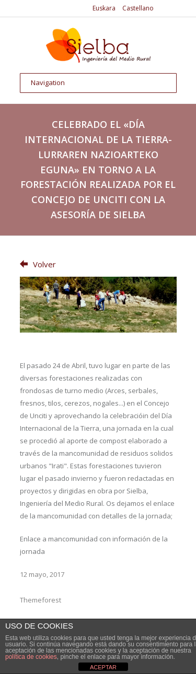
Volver (38, 264)
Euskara (104, 8)
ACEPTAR (103, 667)
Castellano (138, 8)
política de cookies (31, 656)
